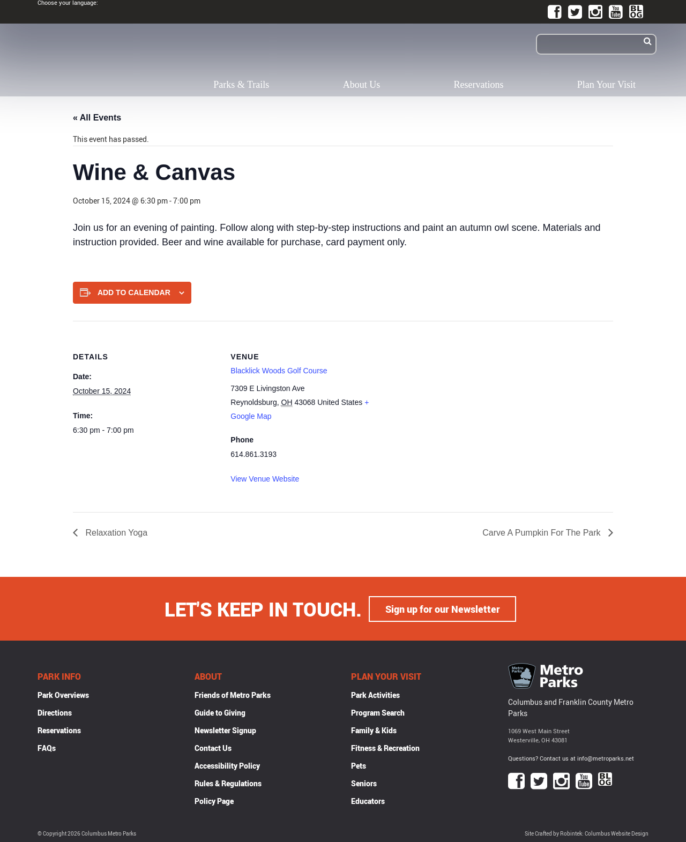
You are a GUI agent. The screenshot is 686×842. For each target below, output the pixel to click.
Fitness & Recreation (385, 747)
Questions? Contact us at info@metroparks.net (571, 758)
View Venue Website (264, 479)
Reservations (479, 84)
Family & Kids (374, 730)
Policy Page (214, 800)
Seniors (364, 783)
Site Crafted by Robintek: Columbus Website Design (586, 833)
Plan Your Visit (606, 84)
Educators (368, 800)
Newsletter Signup (225, 730)
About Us (362, 84)
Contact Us (213, 747)
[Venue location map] (445, 395)
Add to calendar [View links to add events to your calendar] (134, 292)
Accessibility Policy (227, 765)
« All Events (97, 117)
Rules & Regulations (228, 783)
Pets (358, 765)
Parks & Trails (241, 84)
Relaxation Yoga (115, 532)
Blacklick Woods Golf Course (278, 370)
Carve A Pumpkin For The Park (542, 532)
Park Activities (375, 694)
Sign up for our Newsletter (442, 608)
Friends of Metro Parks (233, 694)
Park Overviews (63, 694)
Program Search (378, 712)
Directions (55, 712)
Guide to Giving (220, 712)
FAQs (47, 747)
